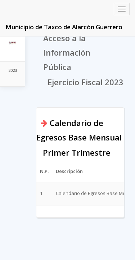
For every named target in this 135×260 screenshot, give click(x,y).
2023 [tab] (12, 70)
